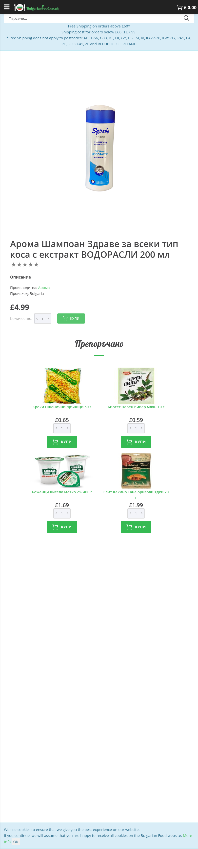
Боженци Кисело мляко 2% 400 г (62, 491)
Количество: (21, 318)
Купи (71, 318)
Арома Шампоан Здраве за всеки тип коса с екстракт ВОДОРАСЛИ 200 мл (94, 249)
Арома (44, 287)
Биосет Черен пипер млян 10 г (136, 406)
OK (15, 841)
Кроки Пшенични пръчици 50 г (62, 406)
